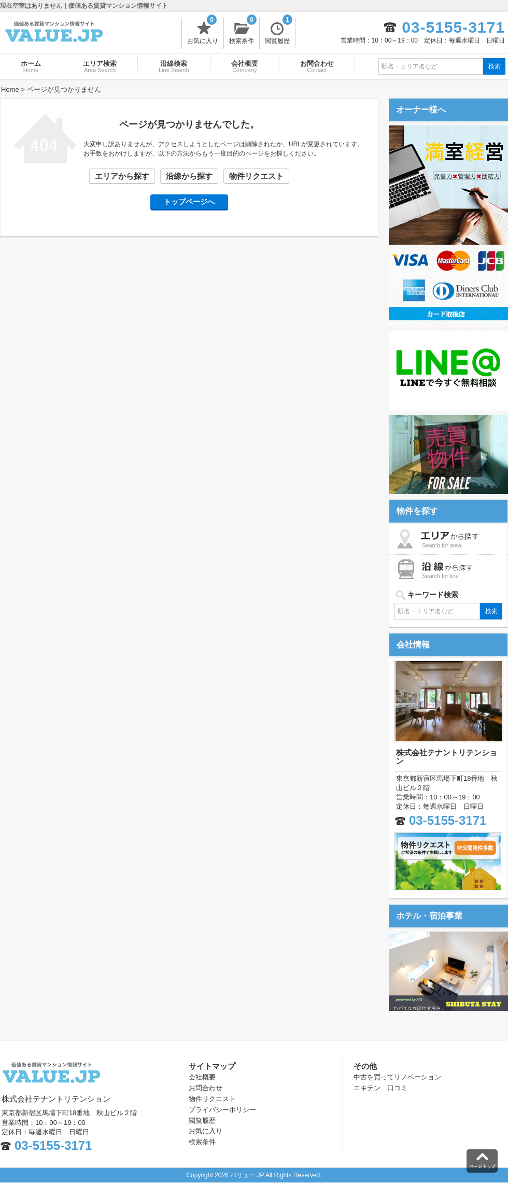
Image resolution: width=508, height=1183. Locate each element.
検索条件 (243, 31)
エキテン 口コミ (380, 1088)
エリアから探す (122, 176)
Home (10, 89)
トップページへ (189, 202)
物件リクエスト (256, 176)
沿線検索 (174, 66)
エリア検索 (100, 66)
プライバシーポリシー (222, 1110)
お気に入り (202, 31)
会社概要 (244, 66)
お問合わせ (317, 66)
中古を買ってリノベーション (397, 1077)
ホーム (31, 66)
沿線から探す (189, 176)
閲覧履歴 (278, 31)
